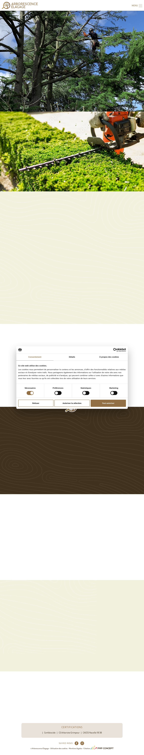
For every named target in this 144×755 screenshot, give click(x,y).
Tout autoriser (108, 403)
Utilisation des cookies (58, 748)
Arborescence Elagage (40, 748)
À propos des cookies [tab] (109, 357)
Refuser (35, 403)
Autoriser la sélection (72, 403)
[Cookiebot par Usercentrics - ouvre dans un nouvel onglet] (115, 350)
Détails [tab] (72, 357)
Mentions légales (75, 748)
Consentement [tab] (34, 357)
